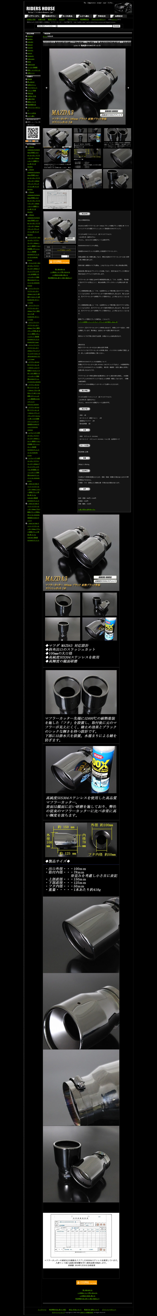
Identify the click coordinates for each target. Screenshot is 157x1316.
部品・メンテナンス (33, 70)
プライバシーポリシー (98, 19)
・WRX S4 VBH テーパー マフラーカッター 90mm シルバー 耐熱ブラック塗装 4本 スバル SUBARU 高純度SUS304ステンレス (33, 492)
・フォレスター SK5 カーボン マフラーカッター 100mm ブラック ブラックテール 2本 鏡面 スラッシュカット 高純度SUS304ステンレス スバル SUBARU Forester (33, 274)
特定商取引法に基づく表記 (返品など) (60, 278)
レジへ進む (31, 116)
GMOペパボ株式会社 (86, 1312)
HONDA (30, 39)
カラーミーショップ (58, 1312)
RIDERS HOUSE (41, 10)
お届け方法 (41, 19)
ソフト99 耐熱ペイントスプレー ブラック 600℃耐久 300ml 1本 (98, 322)
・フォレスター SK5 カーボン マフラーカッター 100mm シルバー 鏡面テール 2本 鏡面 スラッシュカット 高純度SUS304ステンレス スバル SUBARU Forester (33, 249)
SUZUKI (30, 47)
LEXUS (29, 53)
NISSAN (30, 45)
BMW (29, 62)
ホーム (45, 36)
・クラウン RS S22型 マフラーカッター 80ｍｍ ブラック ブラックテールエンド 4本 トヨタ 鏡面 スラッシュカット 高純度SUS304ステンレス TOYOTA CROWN (33, 419)
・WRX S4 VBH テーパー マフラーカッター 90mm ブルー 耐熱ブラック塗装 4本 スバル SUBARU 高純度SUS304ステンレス (33, 512)
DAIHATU (30, 56)
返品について (52, 19)
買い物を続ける (60, 269)
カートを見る (31, 113)
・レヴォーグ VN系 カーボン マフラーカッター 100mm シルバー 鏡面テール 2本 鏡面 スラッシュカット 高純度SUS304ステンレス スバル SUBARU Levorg (33, 444)
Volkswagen (30, 59)
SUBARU (30, 42)
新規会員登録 (52, 266)
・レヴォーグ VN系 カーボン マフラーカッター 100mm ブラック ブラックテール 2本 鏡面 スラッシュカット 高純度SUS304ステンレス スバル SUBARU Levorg (33, 470)
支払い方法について (75, 1309)
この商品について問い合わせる (60, 272)
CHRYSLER (31, 64)
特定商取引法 (84, 19)
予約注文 (30, 93)
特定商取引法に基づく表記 (57, 1309)
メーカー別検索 (32, 67)
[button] (46, 87)
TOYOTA (30, 50)
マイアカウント (73, 19)
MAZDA (30, 36)
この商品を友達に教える (60, 275)
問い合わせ (31, 82)
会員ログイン (31, 85)
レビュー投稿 (31, 90)
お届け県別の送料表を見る (86, 509)
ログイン (114, 19)
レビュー (62, 19)
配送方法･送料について (91, 1309)
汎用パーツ (31, 73)
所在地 (29, 79)
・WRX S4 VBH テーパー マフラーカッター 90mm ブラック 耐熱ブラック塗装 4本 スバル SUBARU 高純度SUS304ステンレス (33, 532)
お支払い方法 (31, 19)
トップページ (42, 1309)
